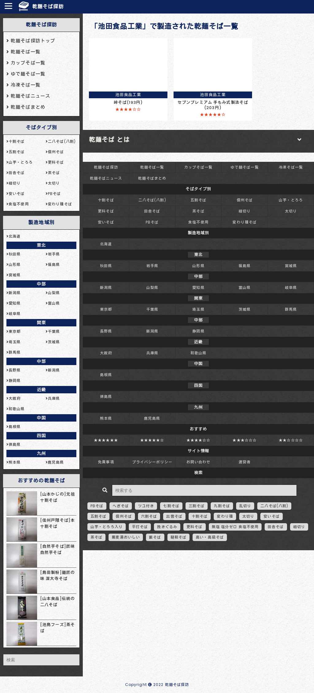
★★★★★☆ (152, 440)
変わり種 (225, 516)
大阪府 (106, 353)
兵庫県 (152, 353)
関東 (41, 323)
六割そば (149, 516)
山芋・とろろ (291, 200)
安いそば (106, 222)
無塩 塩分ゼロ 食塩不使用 (235, 526)
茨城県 (245, 309)
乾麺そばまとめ (152, 178)
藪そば (155, 537)
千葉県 (152, 309)
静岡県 (198, 331)
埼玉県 (198, 309)
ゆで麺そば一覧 (245, 167)
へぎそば (120, 505)
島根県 (106, 374)
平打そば (140, 526)
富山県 (245, 287)
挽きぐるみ (167, 526)
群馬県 (291, 309)
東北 (41, 245)
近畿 (41, 390)
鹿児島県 (152, 418)
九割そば (222, 505)
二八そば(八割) (152, 200)
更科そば (106, 211)
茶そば (198, 211)
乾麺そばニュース (106, 178)
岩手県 (152, 265)
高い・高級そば (210, 537)
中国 (41, 418)
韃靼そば (178, 537)
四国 (41, 436)
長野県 (106, 331)
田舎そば (152, 211)
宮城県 (291, 265)
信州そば (245, 200)
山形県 (198, 265)
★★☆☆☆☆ (291, 440)
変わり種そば (244, 222)
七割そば (171, 505)
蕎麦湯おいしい (126, 537)
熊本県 (106, 418)
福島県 (245, 265)
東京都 (106, 309)
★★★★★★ (106, 440)
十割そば (106, 200)
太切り (291, 211)
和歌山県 (198, 353)
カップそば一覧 (198, 167)
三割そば (197, 505)
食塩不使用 (198, 222)
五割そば (198, 200)
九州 (41, 453)
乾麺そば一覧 (152, 167)
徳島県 (106, 396)
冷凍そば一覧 (291, 167)
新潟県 (106, 287)
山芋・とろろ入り (106, 526)
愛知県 (198, 287)
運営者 (245, 462)
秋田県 (106, 265)
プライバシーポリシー (152, 462)
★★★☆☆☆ (244, 440)
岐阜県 (291, 287)
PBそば (152, 222)
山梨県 (152, 287)
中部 (41, 284)
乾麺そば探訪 (48, 6)
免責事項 (106, 462)
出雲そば (174, 516)
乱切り (245, 505)
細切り (245, 211)
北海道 (106, 244)
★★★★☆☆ (198, 440)
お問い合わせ (198, 462)
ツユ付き (146, 505)
